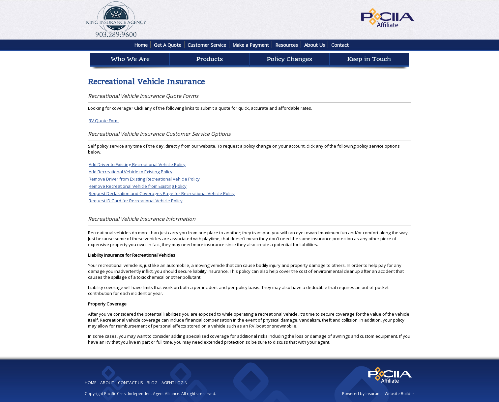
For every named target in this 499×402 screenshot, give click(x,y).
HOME (90, 383)
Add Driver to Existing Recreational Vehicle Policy (137, 164)
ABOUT (107, 383)
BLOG (152, 383)
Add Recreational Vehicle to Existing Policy (130, 172)
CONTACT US (130, 383)
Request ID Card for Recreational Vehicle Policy (136, 201)
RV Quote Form (104, 121)
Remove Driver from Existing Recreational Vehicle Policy (144, 179)
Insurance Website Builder (390, 393)
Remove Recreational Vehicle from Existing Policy (138, 186)
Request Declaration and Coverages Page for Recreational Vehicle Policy (162, 193)
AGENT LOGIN (174, 383)
